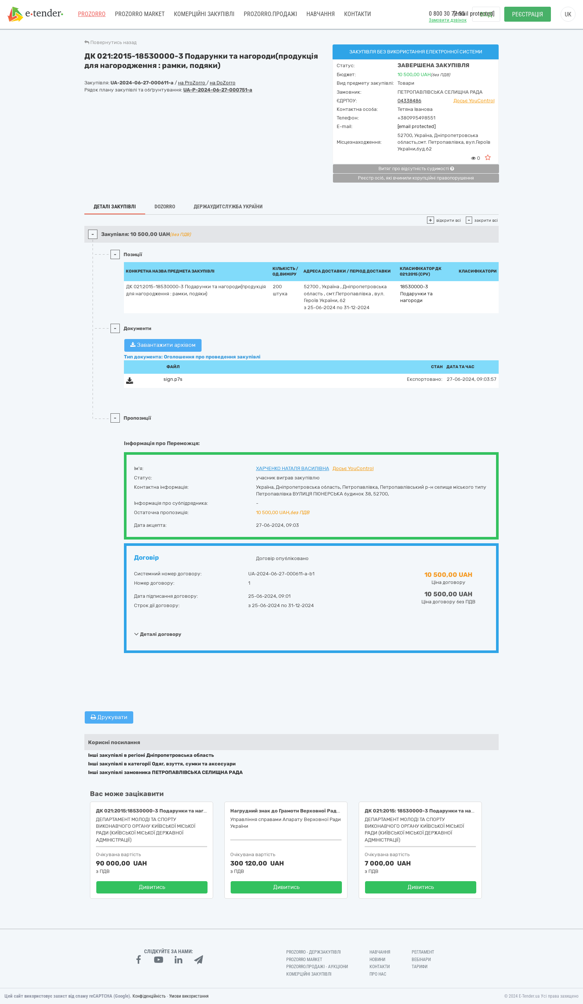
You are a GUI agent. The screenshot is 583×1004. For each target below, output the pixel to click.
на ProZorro (192, 83)
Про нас (378, 974)
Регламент (423, 952)
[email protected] (417, 126)
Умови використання (189, 996)
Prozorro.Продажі (270, 14)
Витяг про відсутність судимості (416, 168)
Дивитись (152, 887)
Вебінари (421, 959)
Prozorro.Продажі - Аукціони (317, 966)
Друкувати (109, 717)
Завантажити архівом (163, 345)
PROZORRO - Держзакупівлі (313, 952)
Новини (377, 959)
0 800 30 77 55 (447, 14)
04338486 (409, 100)
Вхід (486, 15)
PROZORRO (92, 14)
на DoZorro (223, 83)
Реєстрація (527, 15)
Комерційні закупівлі (204, 14)
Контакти (357, 14)
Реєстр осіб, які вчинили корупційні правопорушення (416, 178)
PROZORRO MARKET (140, 14)
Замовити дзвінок (448, 21)
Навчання (320, 14)
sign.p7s (173, 379)
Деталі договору (157, 634)
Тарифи (419, 966)
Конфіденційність (149, 996)
